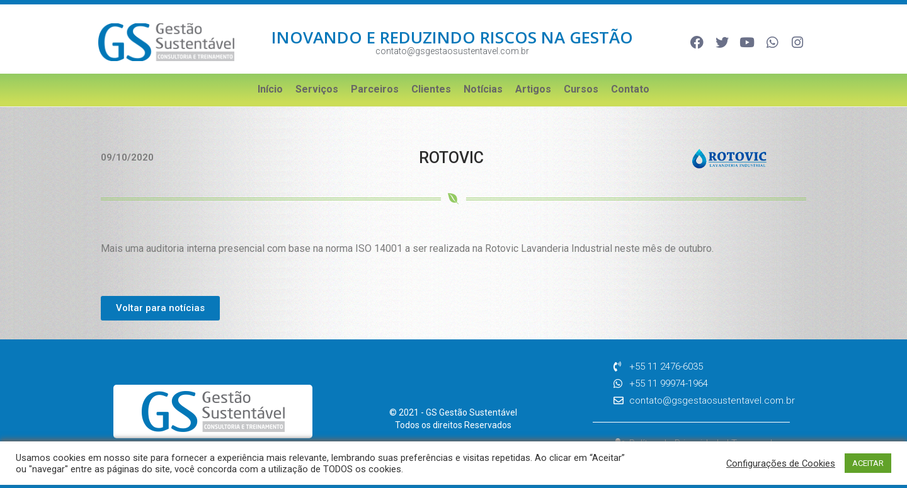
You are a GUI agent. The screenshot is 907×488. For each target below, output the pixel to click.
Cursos (581, 89)
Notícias (483, 89)
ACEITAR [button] (868, 463)
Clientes (431, 89)
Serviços (316, 89)
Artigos (533, 89)
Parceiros (375, 89)
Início (270, 89)
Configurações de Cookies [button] (780, 463)
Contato (630, 89)
